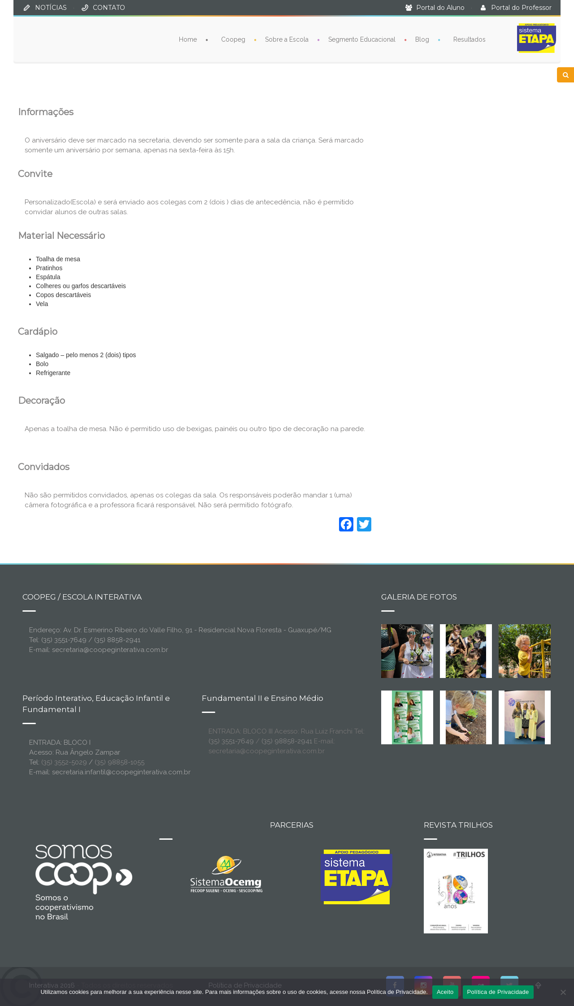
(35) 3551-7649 (231, 741)
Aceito (445, 992)
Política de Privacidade (498, 992)
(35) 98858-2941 (286, 741)
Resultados (469, 39)
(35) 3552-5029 (64, 762)
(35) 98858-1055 (119, 762)
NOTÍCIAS (51, 8)
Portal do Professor (521, 8)
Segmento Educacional (362, 39)
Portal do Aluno (440, 8)
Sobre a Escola (287, 39)
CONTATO (109, 8)
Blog (422, 39)
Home (188, 39)
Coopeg (233, 39)
